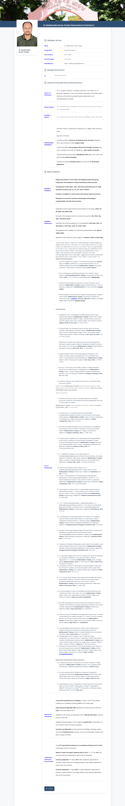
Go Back (49, 788)
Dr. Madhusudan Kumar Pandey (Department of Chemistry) (68, 25)
